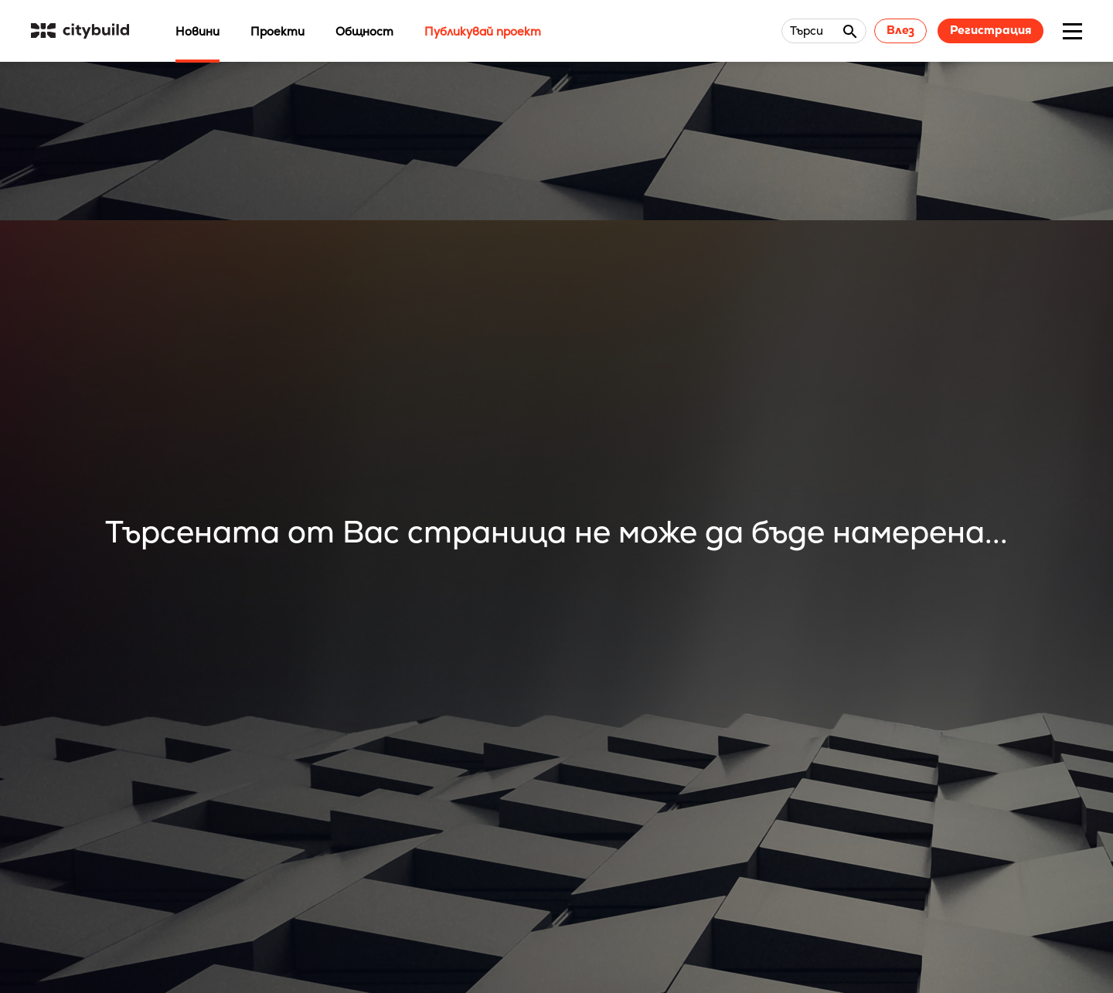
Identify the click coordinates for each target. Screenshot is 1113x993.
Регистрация (990, 29)
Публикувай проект (482, 31)
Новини (197, 31)
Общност (364, 31)
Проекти (277, 31)
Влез (900, 29)
